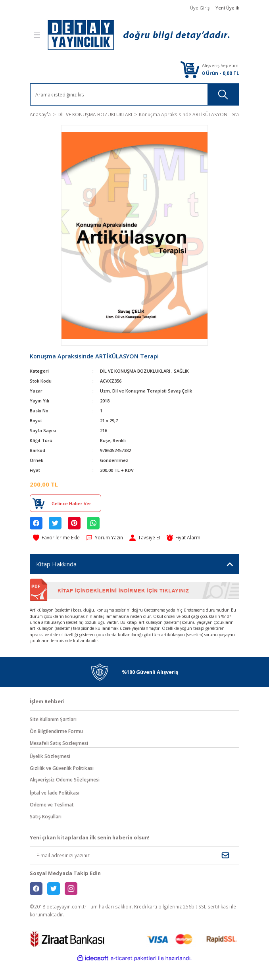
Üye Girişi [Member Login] (200, 8)
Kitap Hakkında (56, 564)
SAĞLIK (181, 371)
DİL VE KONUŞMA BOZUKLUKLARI (135, 371)
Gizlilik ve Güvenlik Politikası (62, 768)
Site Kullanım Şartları (53, 719)
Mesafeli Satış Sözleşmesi (59, 743)
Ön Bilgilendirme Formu (56, 731)
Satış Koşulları (45, 816)
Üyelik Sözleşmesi (50, 756)
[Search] (75, 94)
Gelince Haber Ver (71, 503)
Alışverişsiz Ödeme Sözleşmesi (65, 779)
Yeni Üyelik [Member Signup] (227, 8)
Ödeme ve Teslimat (52, 804)
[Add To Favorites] (56, 537)
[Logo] (138, 34)
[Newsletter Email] (134, 855)
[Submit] (225, 855)
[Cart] (190, 69)
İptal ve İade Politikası (54, 792)
